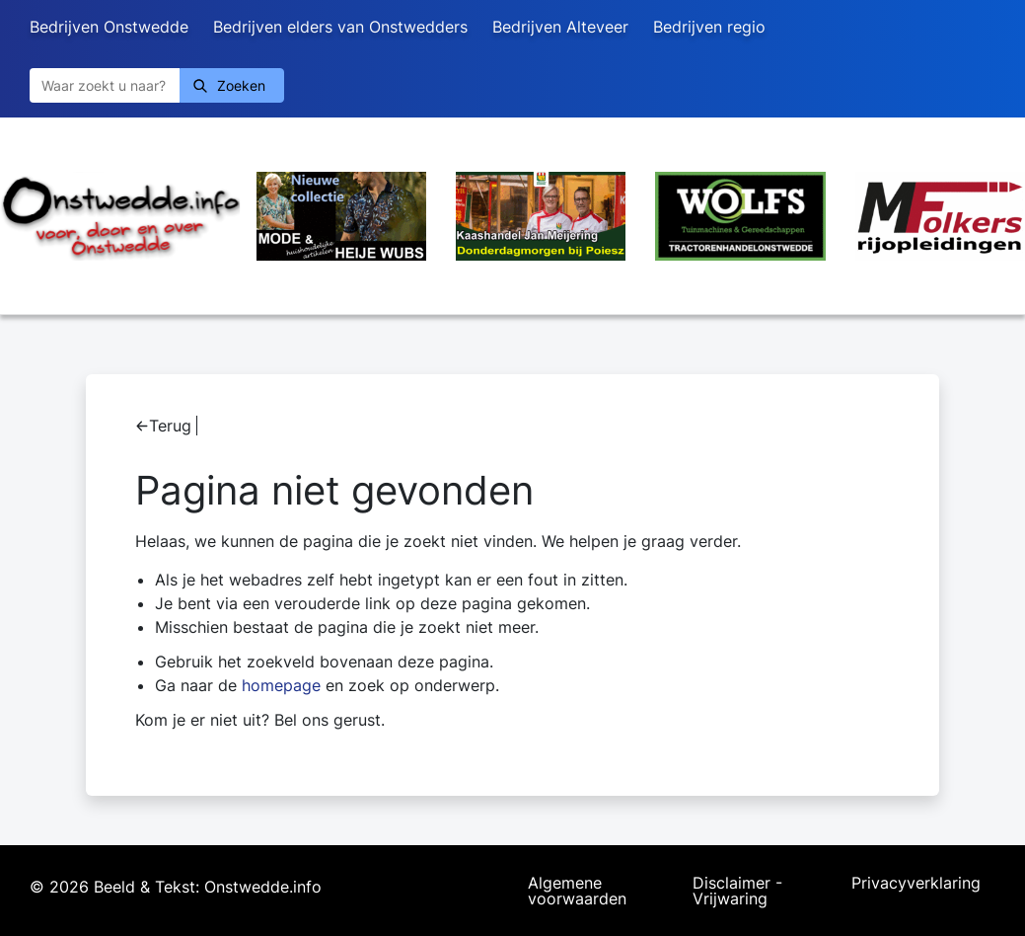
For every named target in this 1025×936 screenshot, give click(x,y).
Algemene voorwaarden (577, 890)
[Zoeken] (105, 85)
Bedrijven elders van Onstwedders (340, 27)
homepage (281, 685)
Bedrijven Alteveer (560, 27)
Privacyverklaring (916, 884)
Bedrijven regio (709, 27)
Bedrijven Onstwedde (109, 27)
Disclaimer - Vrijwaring (737, 890)
